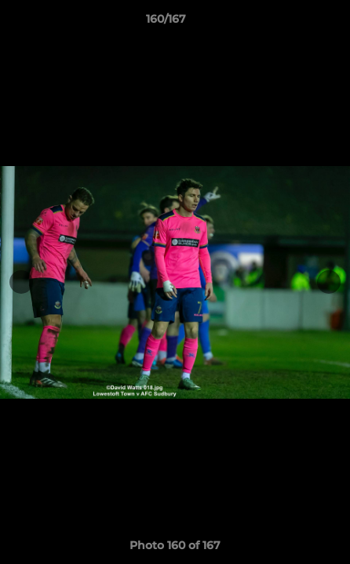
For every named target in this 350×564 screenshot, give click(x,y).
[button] (293, 23)
